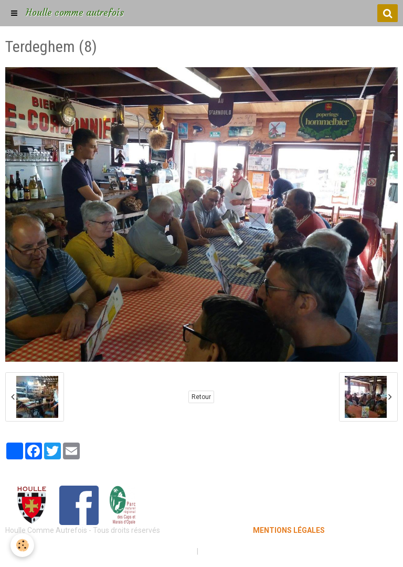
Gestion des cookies (234, 551)
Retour (201, 397)
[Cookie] (22, 545)
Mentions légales (164, 551)
